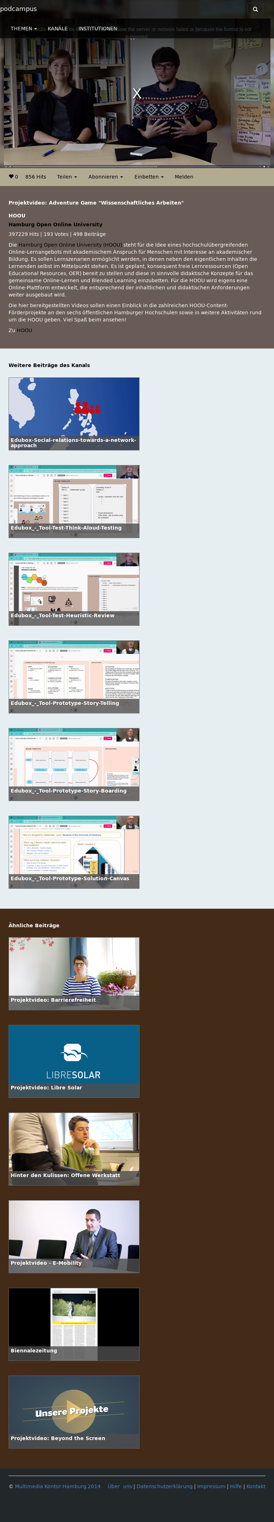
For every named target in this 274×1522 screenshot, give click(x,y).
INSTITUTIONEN (97, 29)
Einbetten (149, 177)
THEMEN (24, 29)
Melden (184, 177)
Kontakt (256, 1487)
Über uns (120, 1487)
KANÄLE (58, 29)
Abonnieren (105, 177)
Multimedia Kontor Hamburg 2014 (58, 1487)
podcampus (18, 9)
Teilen (67, 177)
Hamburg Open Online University (55, 225)
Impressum (211, 1487)
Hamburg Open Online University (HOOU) (70, 245)
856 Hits (35, 177)
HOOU (24, 330)
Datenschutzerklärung (165, 1487)
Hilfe (236, 1487)
